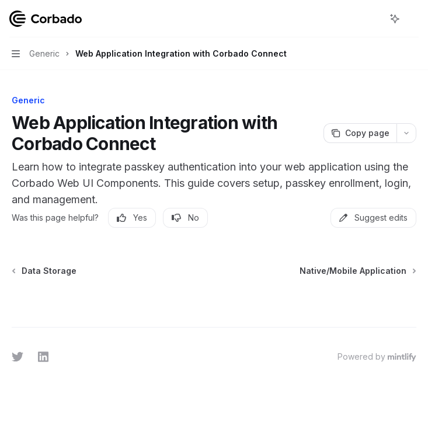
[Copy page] (359, 133)
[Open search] (373, 18)
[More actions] (413, 19)
